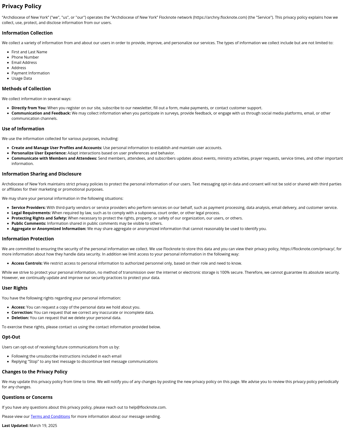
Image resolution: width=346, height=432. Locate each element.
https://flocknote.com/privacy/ (307, 248)
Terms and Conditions (50, 416)
